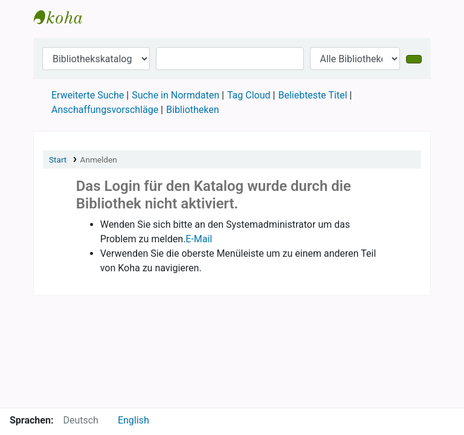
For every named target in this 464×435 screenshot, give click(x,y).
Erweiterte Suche (87, 95)
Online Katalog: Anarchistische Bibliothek (64, 17)
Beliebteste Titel (312, 95)
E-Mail (198, 239)
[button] (103, 17)
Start (57, 159)
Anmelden (98, 159)
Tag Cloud (249, 95)
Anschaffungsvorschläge (104, 109)
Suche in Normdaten (175, 95)
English (133, 420)
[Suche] (414, 59)
